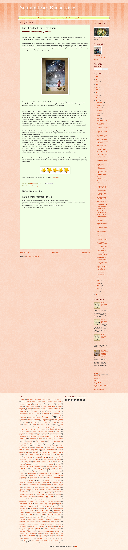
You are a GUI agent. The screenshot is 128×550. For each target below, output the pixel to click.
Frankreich (29, 441)
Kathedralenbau (49, 466)
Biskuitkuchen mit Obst (31, 415)
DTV (51, 424)
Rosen (33, 512)
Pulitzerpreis (58, 506)
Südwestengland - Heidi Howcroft (101, 198)
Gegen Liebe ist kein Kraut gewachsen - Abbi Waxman (102, 268)
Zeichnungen (39, 538)
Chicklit (50, 422)
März (98, 283)
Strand (43, 521)
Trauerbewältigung (23, 530)
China (55, 422)
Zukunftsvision (47, 538)
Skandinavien (22, 519)
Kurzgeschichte (24, 477)
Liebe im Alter (22, 482)
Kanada (37, 466)
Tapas (60, 522)
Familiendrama (22, 436)
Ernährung (58, 433)
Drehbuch (34, 427)
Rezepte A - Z (97, 383)
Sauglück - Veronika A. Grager (102, 219)
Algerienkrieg (49, 401)
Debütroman (24, 426)
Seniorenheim (58, 517)
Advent (22, 401)
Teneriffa (42, 524)
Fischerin (28, 439)
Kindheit (40, 468)
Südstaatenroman (44, 522)
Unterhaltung (22, 531)
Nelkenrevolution (32, 496)
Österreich (44, 542)
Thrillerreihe (41, 526)
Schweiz (37, 517)
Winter (34, 536)
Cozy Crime (40, 424)
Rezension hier (56, 177)
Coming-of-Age (26, 424)
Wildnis (29, 536)
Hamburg (37, 454)
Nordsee (44, 498)
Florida (39, 439)
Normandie (59, 498)
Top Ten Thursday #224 (103, 336)
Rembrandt (60, 508)
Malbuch (42, 487)
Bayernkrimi (49, 409)
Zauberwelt (32, 538)
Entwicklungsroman (30, 433)
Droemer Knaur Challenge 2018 (46, 428)
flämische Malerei (35, 540)
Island (58, 461)
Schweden (22, 517)
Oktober (99, 108)
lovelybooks (44, 540)
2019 (97, 95)
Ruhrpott (38, 512)
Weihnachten (31, 535)
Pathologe (59, 503)
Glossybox (22, 452)
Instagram (96, 380)
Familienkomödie (57, 436)
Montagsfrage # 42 (101, 231)
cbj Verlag (25, 540)
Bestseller (59, 411)
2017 (97, 100)
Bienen (37, 413)
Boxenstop (49, 419)
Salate (42, 514)
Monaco (48, 489)
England (21, 433)
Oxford (41, 503)
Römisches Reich (57, 512)
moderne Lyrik (58, 540)
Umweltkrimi (52, 529)
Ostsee (30, 503)
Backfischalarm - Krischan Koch (101, 211)
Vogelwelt (52, 533)
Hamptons (44, 454)
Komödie (59, 470)
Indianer (21, 461)
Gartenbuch (27, 445)
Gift (54, 450)
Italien (28, 463)
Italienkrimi (42, 463)
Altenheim (47, 403)
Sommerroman (41, 519)
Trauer (59, 528)
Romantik (21, 512)
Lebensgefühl (29, 478)
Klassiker (53, 468)
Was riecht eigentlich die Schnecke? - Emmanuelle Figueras (104, 353)
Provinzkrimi (39, 506)
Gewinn (21, 451)
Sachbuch (30, 514)
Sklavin (34, 519)
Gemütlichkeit (34, 449)
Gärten (31, 454)
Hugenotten (30, 459)
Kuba (43, 475)
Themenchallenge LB (23, 526)
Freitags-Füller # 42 (102, 204)
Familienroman (23, 438)
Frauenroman (57, 441)
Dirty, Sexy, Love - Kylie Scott (101, 177)
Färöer (61, 443)
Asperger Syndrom (34, 406)
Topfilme (46, 528)
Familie (58, 434)
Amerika (29, 404)
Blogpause (60, 417)
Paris (46, 503)
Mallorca (53, 487)
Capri (31, 422)
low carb (51, 540)
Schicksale (21, 516)
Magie (25, 487)
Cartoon (36, 422)
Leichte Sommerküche (45, 478)
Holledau (53, 457)
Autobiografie (50, 408)
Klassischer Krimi (28, 470)
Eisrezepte (40, 431)
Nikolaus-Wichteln (36, 498)
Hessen (51, 456)
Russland (44, 512)
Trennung (32, 530)
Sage (38, 514)
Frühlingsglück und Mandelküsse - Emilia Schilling (101, 173)
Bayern (42, 409)
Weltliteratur (45, 535)
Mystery (56, 491)
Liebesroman (45, 482)
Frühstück (56, 443)
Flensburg (34, 439)
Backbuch (57, 408)
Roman (45, 510)
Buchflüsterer (45, 420)
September (100, 110)
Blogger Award (22, 417)
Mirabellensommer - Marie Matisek (102, 207)
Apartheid (27, 406)
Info (30, 461)
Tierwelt (23, 528)
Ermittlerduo (52, 433)
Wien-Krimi (23, 536)
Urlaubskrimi (34, 531)
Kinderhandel (33, 468)
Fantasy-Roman (48, 438)
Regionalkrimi (23, 508)
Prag (60, 505)
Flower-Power (45, 439)
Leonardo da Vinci (23, 480)
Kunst (51, 475)
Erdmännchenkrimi (44, 433)
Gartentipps (41, 445)
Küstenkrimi (57, 477)
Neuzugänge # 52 (101, 274)
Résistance (50, 512)
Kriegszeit (59, 471)
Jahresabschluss (50, 463)
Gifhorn (49, 450)
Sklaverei (29, 519)
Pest (20, 505)
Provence (31, 506)
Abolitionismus (60, 399)
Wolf (20, 538)
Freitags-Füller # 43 (102, 152)
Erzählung (39, 434)
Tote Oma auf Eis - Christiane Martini (102, 253)
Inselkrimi (44, 461)
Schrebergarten (46, 516)
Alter (53, 403)
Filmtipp (61, 438)
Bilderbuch (45, 413)
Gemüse (27, 449)
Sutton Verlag (54, 521)
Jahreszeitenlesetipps (24, 464)
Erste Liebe (26, 434)
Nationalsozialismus (40, 494)
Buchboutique (35, 420)
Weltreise (51, 535)
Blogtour (23, 419)
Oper (36, 501)
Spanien (49, 519)
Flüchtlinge (52, 440)
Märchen (41, 492)
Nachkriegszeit (29, 494)
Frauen (36, 441)
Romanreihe (57, 510)
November (100, 105)
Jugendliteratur (22, 466)
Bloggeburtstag (53, 415)
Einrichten (34, 431)
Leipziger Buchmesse (56, 478)
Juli (98, 115)
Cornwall (34, 424)
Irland (49, 461)
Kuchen (47, 475)
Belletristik (36, 411)
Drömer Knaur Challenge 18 (37, 429)
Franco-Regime (60, 439)
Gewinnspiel (36, 451)
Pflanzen (25, 505)
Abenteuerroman (37, 399)
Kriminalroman (54, 473)
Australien (30, 408)
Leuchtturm (53, 480)
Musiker (37, 491)
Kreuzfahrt (40, 471)
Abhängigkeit (46, 399)
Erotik (20, 434)
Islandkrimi (22, 463)
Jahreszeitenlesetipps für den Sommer (102, 148)
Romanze (28, 512)
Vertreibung (39, 533)
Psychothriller (48, 506)
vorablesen (22, 542)
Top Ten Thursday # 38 (104, 321)
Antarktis (21, 406)
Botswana (44, 419)
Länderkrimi (48, 485)
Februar (99, 286)
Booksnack (37, 419)
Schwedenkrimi (30, 517)
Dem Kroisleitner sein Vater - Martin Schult (102, 156)
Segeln (42, 517)
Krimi (21, 473)
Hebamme (30, 456)
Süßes (50, 522)
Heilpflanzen (37, 456)
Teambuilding (22, 524)
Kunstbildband (59, 475)
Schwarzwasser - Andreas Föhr (101, 124)
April (98, 280)
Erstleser (33, 434)
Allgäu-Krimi (28, 403)
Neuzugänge (49, 496)
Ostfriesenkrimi (49, 501)
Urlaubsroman (49, 531)
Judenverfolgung (41, 464)
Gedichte (54, 445)
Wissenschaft (42, 536)
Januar (99, 288)
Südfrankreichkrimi (29, 522)
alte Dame (53, 538)
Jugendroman (30, 466)
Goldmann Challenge (44, 452)
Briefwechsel (27, 420)
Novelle (38, 499)
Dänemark (51, 429)
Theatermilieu (50, 524)
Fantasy (40, 438)
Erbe (38, 433)
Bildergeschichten (57, 413)
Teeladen (29, 524)
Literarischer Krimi (35, 484)
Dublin (45, 429)
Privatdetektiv (22, 506)
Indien (26, 461)
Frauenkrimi (49, 441)
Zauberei (26, 538)
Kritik (39, 475)
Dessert (30, 426)
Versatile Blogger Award (31, 533)
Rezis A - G (54, 18)
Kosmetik (21, 471)
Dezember (100, 102)
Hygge (44, 459)
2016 (97, 292)
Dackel (56, 424)
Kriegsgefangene (51, 471)
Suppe (47, 521)
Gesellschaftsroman (51, 449)
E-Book (58, 429)
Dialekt (43, 426)
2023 (97, 84)
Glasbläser (59, 450)
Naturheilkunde (50, 494)
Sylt (38, 186)
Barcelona (28, 409)
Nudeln (43, 499)
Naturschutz (58, 494)
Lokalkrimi (49, 484)
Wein (40, 535)
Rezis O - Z (78, 18)
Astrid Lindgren (43, 406)
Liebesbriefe (29, 482)
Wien (61, 535)
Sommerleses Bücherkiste (47, 8)
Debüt (61, 424)
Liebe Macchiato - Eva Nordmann (101, 249)
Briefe (22, 420)
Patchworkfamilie (52, 503)
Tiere (54, 526)
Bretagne (61, 419)
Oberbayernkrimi (22, 501)
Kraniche (27, 471)
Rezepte (31, 510)
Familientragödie (33, 438)
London (55, 484)
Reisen (48, 508)
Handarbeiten (51, 454)
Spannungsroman (56, 519)
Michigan (21, 489)
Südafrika (21, 522)
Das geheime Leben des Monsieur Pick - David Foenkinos (102, 186)
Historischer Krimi (28, 457)
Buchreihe (59, 420)
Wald (57, 533)
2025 (97, 79)
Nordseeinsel (51, 498)
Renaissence (23, 510)
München (21, 494)
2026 (97, 76)
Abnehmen (52, 399)
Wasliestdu (23, 535)
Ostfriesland (58, 501)
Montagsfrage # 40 (101, 259)
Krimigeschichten (43, 473)
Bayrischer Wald (57, 409)
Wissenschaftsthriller (52, 536)
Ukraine (45, 529)
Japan (34, 464)
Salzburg (48, 514)
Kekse (60, 466)
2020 (97, 92)
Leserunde (47, 480)
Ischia (54, 461)
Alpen (34, 403)
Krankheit (33, 471)
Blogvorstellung (30, 419)
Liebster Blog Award (57, 482)
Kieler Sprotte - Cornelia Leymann (102, 243)
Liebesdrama (37, 482)
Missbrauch (28, 489)
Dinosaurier (48, 426)
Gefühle (31, 447)
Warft (61, 533)
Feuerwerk (55, 438)
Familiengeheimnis (33, 436)
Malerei (47, 487)
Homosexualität (22, 459)
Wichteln (56, 535)
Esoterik (52, 434)
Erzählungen (46, 434)
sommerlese (99, 55)
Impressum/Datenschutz (37, 18)
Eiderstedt (21, 431)
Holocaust (59, 457)
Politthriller (47, 505)
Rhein (38, 510)
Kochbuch (44, 470)
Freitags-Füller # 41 (102, 246)
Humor (36, 459)
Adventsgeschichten (31, 401)
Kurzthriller (48, 477)
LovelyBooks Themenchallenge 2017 (32, 485)
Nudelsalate (49, 499)
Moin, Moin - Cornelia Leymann (102, 238)
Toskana (53, 528)
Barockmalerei (36, 409)
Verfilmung (21, 533)
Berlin (43, 411)
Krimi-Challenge (32, 473)
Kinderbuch (22, 468)
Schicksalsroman (29, 516)
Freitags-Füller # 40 (102, 272)
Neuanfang (40, 496)
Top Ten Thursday (34, 528)
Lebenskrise (36, 478)
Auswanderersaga (37, 408)
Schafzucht (59, 514)
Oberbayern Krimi (57, 499)
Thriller (32, 526)
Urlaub (28, 531)
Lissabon (27, 484)
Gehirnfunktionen (50, 447)
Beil (30, 411)
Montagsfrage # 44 (101, 145)
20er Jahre (29, 399)
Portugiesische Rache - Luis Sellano (102, 263)
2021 (97, 89)
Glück (28, 452)
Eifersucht (28, 431)
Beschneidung (51, 411)
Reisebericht (34, 508)
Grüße (26, 454)
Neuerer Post (24, 253)
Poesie (35, 505)
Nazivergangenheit (23, 496)
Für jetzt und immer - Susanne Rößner (102, 136)
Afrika (38, 401)
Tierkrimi (60, 526)
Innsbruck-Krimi (36, 461)
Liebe (59, 480)
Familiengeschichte (44, 436)
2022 (97, 87)
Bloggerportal (47, 417)
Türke (41, 529)
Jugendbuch (50, 464)
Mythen (28, 492)
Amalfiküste (22, 404)
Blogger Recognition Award (34, 417)
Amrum (45, 404)
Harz (25, 456)
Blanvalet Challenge (43, 415)
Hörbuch (59, 459)
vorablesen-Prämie (34, 542)
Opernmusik (41, 501)
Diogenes (55, 426)
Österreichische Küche (53, 542)
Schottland (38, 516)
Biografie (21, 415)
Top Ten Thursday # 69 (104, 304)
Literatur (43, 484)
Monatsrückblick (57, 489)
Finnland (23, 440)
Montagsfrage (23, 491)
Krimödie (32, 475)
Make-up (36, 487)
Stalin (28, 521)
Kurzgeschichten (33, 477)
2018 (97, 97)
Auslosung (22, 408)
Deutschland (36, 426)
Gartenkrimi (34, 445)
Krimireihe (22, 475)
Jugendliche (58, 464)
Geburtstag (48, 445)
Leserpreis (41, 480)
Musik (32, 491)
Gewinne (28, 451)
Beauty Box (22, 411)
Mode (42, 489)
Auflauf (59, 406)
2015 (97, 294)
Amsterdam (52, 404)
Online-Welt (30, 501)
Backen (21, 409)
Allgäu (20, 403)
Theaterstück (58, 524)
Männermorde (34, 492)
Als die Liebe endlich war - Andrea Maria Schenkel (102, 141)
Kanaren (42, 466)
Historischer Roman (31, 186)
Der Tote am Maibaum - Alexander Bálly (102, 215)
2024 (97, 82)
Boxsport (55, 419)
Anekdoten (59, 404)
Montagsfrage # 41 (101, 257)
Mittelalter (36, 489)
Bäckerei (21, 422)
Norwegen (31, 499)
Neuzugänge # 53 (101, 201)
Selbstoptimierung (49, 517)
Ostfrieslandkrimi (23, 503)
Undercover (59, 529)
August (99, 113)
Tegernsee (36, 524)
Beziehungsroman (23, 413)
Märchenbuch (49, 492)
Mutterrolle (50, 491)
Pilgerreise (31, 505)
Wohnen (59, 536)
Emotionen (58, 431)
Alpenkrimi (40, 403)
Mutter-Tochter (44, 491)
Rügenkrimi (22, 514)
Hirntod (20, 457)
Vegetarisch (57, 531)
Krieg (45, 471)
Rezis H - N (66, 18)
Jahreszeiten (58, 463)
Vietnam (46, 533)
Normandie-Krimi (23, 499)
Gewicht (59, 449)
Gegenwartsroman (39, 447)
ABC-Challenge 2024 (99, 389)
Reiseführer (41, 508)
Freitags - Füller (23, 443)
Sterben (38, 521)
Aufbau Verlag (51, 406)
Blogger (59, 415)
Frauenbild (42, 441)
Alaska (43, 401)
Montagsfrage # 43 (101, 190)
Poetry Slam (41, 505)
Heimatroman (45, 456)
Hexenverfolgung (57, 456)
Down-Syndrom (27, 427)
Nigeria (28, 498)
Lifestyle (21, 484)
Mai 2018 (30, 487)
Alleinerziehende (57, 401)
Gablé (22, 445)
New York (58, 496)
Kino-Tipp (46, 468)
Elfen (46, 431)
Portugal (54, 505)
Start (23, 18)
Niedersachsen (22, 498)
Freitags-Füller (34, 443)
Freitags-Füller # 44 (102, 120)
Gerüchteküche (42, 449)
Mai (98, 278)
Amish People (38, 404)
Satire (53, 514)
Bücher (26, 422)
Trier (37, 529)
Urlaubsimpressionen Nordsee (102, 234)
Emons (51, 431)
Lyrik (43, 486)
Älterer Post (86, 253)
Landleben (21, 478)
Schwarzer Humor (56, 516)
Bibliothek (31, 413)
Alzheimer (58, 403)
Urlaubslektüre (42, 531)
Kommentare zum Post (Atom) (33, 256)
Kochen (53, 470)
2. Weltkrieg (22, 399)
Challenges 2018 (43, 422)
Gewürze (44, 450)
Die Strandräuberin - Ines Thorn (102, 194)
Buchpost (53, 420)
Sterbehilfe (33, 521)
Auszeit (43, 408)
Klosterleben (36, 470)
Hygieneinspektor (51, 459)
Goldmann (34, 452)
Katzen (55, 466)
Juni (98, 118)
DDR (46, 424)
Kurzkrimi (42, 477)
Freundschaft (48, 443)
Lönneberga (55, 485)
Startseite (55, 253)
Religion (55, 508)
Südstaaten (37, 522)
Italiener (35, 463)
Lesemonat (32, 480)
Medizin (59, 487)
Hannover (59, 454)
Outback (36, 503)
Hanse (20, 456)
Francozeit (23, 441)
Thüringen (49, 526)
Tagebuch (55, 522)
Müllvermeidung (58, 492)
